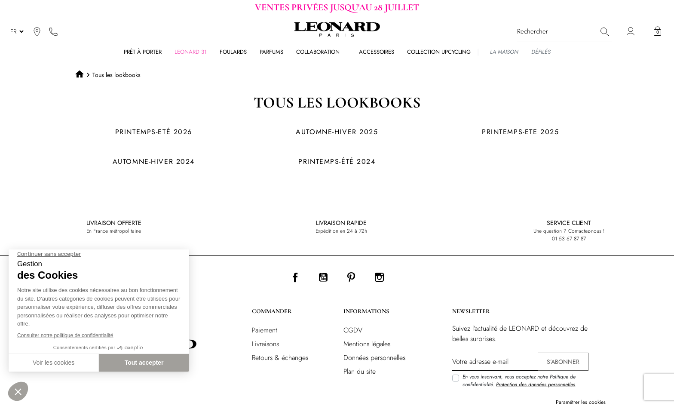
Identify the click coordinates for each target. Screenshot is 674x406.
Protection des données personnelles (535, 384)
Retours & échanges (280, 358)
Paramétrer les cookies (581, 402)
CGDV (352, 330)
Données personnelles (374, 358)
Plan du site (359, 371)
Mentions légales (366, 344)
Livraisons (265, 344)
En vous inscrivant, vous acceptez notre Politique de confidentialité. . (519, 380)
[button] (657, 31)
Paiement (264, 330)
